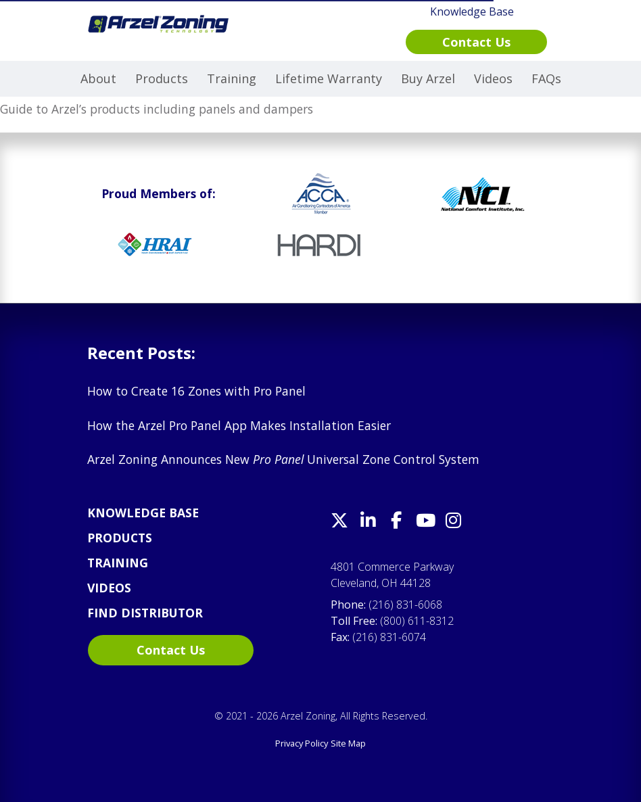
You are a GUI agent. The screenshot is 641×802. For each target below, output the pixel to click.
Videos (493, 78)
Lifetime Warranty (328, 78)
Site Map (348, 743)
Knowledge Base (143, 512)
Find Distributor (145, 613)
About (98, 78)
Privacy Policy (301, 743)
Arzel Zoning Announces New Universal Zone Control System (283, 459)
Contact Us (171, 650)
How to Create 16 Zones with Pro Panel (196, 391)
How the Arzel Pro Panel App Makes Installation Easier (239, 425)
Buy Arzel (428, 78)
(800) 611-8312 (417, 620)
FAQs (546, 78)
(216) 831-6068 (405, 604)
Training (231, 78)
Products (161, 78)
